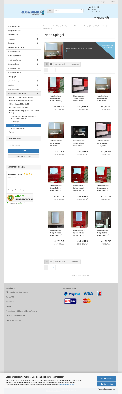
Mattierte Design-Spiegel (16, 47)
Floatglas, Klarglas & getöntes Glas (21, 100)
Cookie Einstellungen (13, 320)
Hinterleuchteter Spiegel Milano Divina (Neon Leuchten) (103, 98)
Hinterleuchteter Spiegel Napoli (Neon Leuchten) (79, 188)
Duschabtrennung (13, 26)
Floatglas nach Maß (14, 30)
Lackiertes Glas (13, 35)
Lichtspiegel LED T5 (14, 68)
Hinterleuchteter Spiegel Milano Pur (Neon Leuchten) (56, 143)
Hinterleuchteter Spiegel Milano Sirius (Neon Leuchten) (103, 143)
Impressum (10, 302)
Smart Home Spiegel (14, 60)
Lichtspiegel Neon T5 (15, 56)
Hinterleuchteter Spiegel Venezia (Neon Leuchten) (56, 233)
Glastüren (11, 85)
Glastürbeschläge (13, 89)
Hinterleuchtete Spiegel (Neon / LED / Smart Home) (24, 112)
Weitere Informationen (106, 389)
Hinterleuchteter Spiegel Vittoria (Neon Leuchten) (79, 233)
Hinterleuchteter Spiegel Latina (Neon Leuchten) (103, 233)
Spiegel (11, 132)
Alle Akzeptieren (107, 378)
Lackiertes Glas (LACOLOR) (18, 107)
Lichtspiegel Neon (14, 51)
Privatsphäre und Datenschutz (17, 292)
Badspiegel (11, 39)
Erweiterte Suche (23, 156)
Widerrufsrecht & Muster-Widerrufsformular (21, 311)
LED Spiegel (15, 122)
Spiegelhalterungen (14, 81)
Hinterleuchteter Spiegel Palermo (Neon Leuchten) (56, 188)
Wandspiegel (12, 77)
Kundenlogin (100, 2)
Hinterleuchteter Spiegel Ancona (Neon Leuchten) (103, 188)
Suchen (23, 151)
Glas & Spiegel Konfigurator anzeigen (21, 97)
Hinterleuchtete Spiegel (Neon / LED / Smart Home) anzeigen (23, 117)
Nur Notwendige (107, 384)
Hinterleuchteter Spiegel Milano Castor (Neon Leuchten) (79, 98)
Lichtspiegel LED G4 (14, 72)
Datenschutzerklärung (66, 385)
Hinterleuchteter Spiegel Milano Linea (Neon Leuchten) (79, 143)
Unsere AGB (10, 297)
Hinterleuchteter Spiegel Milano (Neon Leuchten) (56, 98)
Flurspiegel (11, 43)
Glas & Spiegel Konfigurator (17, 93)
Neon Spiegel (15, 125)
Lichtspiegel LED (13, 64)
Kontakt (9, 306)
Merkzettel (112, 2)
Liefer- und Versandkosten (15, 316)
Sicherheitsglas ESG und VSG (19, 104)
